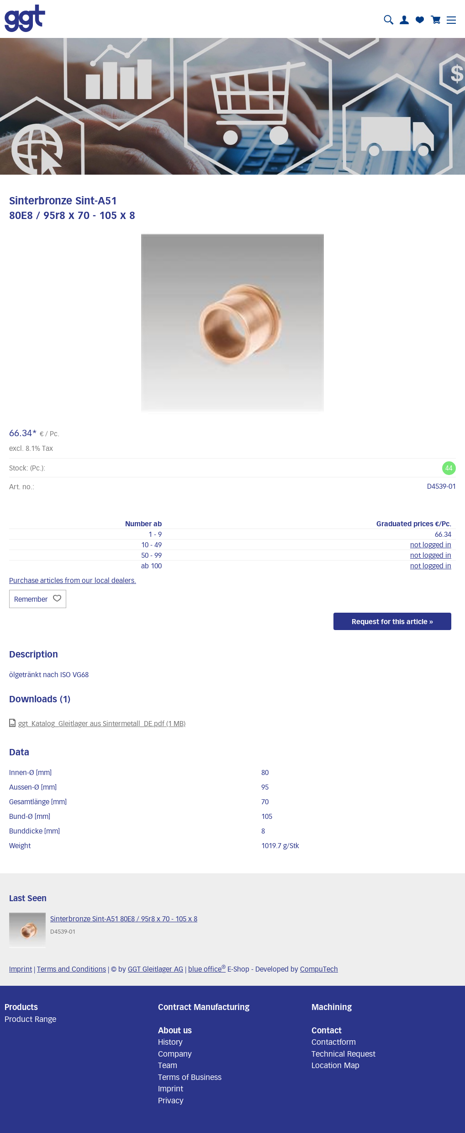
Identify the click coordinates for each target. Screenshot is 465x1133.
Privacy (171, 1100)
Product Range (30, 1018)
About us (175, 1030)
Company (175, 1053)
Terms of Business (190, 1076)
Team (167, 1064)
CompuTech (319, 969)
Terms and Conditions (71, 969)
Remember (37, 599)
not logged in (430, 544)
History (170, 1041)
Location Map (335, 1064)
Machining (332, 1006)
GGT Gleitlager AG (155, 969)
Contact (327, 1030)
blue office (207, 969)
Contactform (334, 1041)
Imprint (20, 969)
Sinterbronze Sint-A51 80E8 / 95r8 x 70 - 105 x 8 (123, 918)
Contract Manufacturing (203, 1006)
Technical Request (343, 1053)
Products (21, 1006)
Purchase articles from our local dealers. (72, 580)
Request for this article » (392, 621)
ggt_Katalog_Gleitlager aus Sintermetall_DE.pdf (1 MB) (97, 723)
